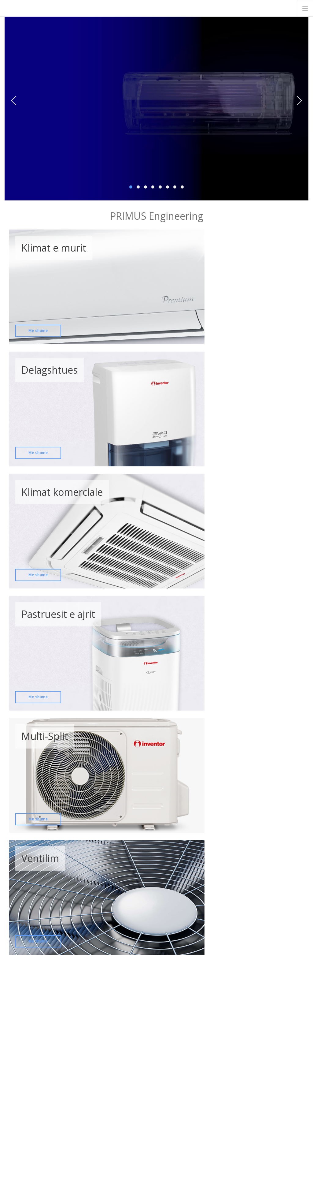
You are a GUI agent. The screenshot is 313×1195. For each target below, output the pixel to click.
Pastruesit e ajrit (110, 1126)
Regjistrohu (202, 1032)
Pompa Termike (109, 1145)
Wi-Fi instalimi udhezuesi (184, 1087)
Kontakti (20, 1122)
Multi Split (104, 1097)
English (289, 1169)
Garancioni (171, 1106)
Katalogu (169, 1097)
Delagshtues (107, 1116)
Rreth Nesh (23, 1112)
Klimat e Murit (107, 1087)
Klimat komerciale (111, 1106)
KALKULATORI (263, 1086)
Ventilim (102, 1136)
